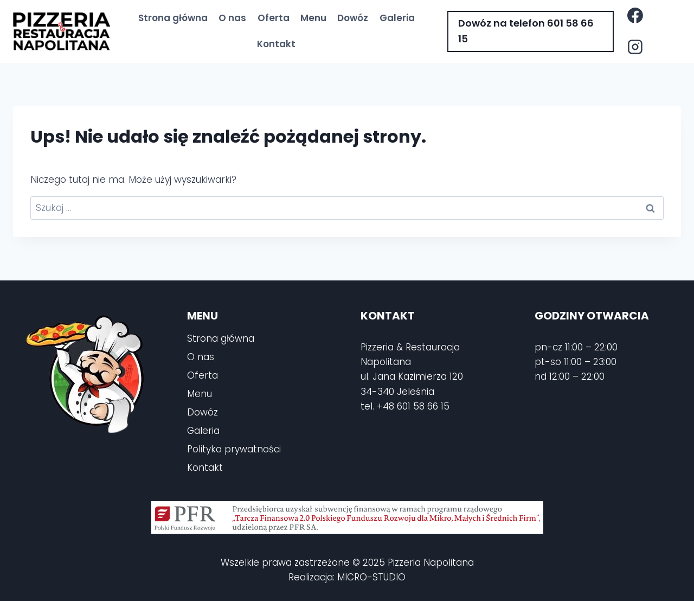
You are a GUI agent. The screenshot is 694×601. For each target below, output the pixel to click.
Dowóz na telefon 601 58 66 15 (526, 31)
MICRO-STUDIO (371, 577)
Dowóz (352, 17)
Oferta (274, 17)
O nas (232, 17)
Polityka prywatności (234, 449)
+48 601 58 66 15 (413, 406)
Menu (313, 17)
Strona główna (173, 17)
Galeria (397, 17)
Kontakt (276, 43)
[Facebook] (635, 15)
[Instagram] (635, 47)
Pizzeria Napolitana (431, 562)
